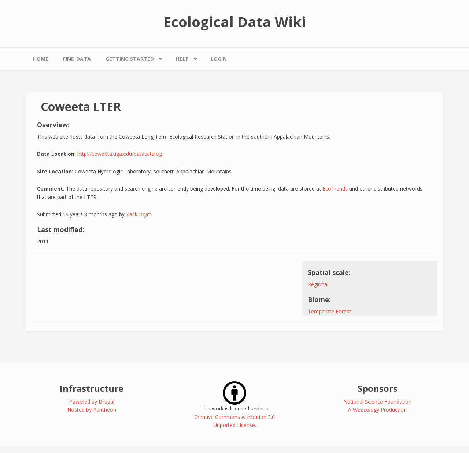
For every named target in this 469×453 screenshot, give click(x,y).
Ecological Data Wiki (234, 22)
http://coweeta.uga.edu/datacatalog (119, 153)
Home (40, 58)
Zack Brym (139, 214)
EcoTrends (335, 188)
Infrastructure (91, 388)
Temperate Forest (329, 311)
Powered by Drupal (91, 401)
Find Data (77, 58)
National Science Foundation (377, 401)
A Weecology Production (377, 409)
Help (182, 58)
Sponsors (378, 388)
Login (219, 58)
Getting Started (130, 58)
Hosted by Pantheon (91, 409)
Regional (318, 284)
